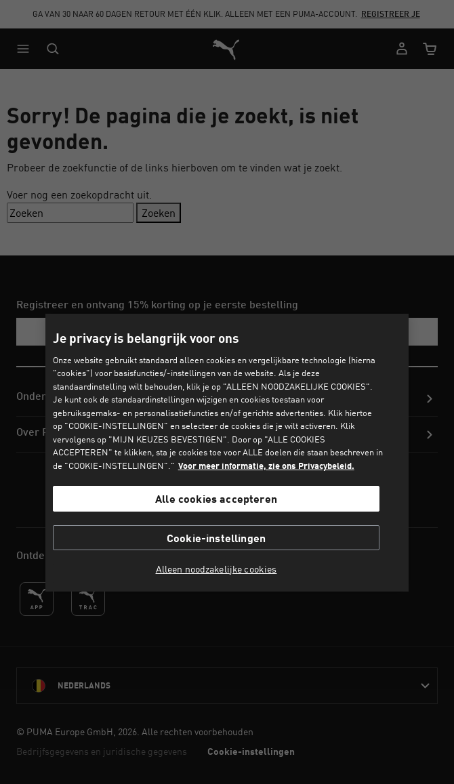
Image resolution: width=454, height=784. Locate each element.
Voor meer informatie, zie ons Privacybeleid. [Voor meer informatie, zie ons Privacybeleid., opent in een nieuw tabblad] (266, 465)
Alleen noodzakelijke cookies (216, 569)
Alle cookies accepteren (216, 498)
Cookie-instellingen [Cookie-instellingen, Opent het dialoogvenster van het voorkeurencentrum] (216, 537)
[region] (227, 453)
